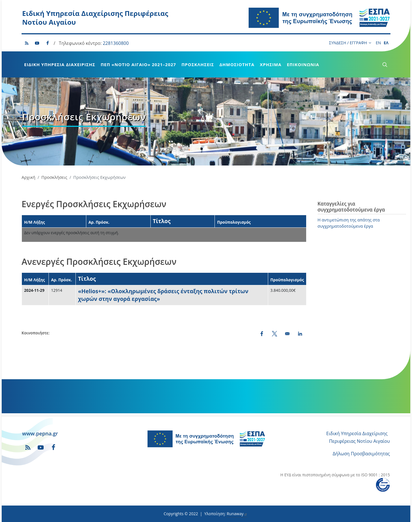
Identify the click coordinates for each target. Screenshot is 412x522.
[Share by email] (287, 333)
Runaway (237, 513)
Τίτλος (162, 221)
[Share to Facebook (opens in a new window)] (261, 333)
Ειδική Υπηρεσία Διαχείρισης (59, 64)
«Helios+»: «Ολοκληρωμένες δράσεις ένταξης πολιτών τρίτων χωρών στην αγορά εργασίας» (163, 295)
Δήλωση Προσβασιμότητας (361, 453)
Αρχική (28, 177)
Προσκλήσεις (197, 64)
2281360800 (116, 43)
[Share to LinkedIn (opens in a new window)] (300, 333)
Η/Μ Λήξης (34, 222)
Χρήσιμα (270, 64)
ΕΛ (386, 42)
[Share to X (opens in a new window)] (274, 333)
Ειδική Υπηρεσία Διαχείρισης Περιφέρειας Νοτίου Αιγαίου (95, 18)
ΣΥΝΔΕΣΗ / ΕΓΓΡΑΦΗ (350, 43)
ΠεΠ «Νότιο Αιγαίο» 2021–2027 (138, 64)
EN (378, 42)
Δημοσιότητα (236, 64)
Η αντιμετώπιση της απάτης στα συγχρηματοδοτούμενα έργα (349, 223)
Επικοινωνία (303, 64)
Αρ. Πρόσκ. (99, 222)
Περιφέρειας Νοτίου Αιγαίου (359, 441)
